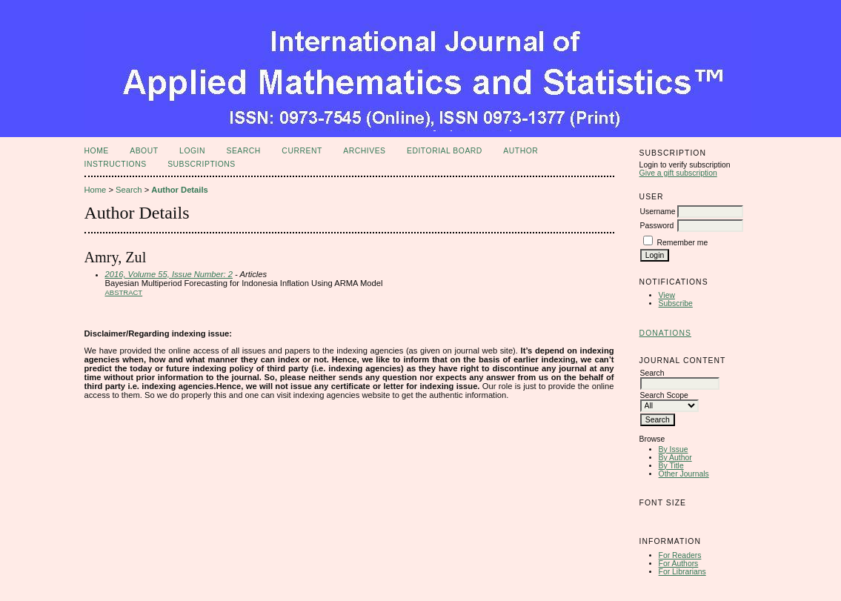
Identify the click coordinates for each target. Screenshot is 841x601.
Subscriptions (201, 164)
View (667, 295)
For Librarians (682, 572)
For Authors (679, 564)
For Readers (680, 555)
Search (243, 151)
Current (302, 151)
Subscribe (676, 303)
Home (96, 151)
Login (192, 151)
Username (658, 211)
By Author (675, 458)
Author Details (179, 189)
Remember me (682, 243)
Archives (364, 151)
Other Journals (684, 474)
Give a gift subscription (678, 173)
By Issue (673, 449)
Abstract (124, 292)
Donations (665, 333)
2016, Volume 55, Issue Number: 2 (169, 274)
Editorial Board (444, 151)
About (144, 151)
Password (657, 226)
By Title (671, 466)
